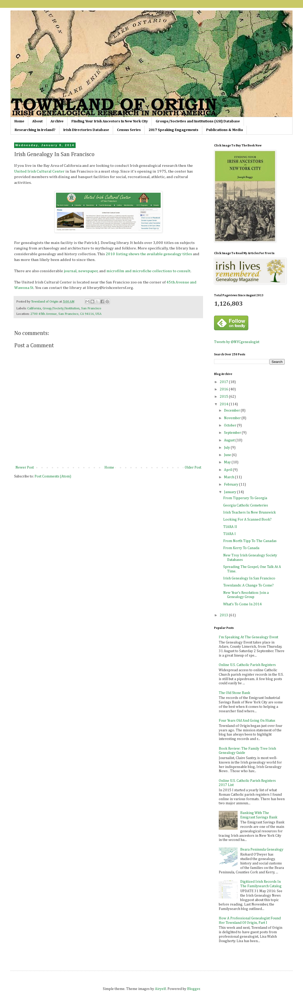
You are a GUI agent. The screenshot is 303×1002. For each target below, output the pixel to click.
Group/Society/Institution (61, 308)
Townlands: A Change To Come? (248, 585)
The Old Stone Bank (234, 693)
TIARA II (230, 527)
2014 (224, 404)
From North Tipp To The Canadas (250, 541)
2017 (224, 382)
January (230, 492)
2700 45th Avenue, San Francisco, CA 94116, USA (66, 314)
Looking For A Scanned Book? (247, 519)
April (228, 470)
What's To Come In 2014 (242, 604)
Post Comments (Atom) (53, 476)
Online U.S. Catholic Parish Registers (247, 665)
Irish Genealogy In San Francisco (249, 578)
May (228, 462)
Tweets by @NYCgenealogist (236, 342)
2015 (224, 396)
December (232, 410)
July (227, 447)
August (229, 440)
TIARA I (229, 534)
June (228, 455)
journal (70, 271)
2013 (224, 615)
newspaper (88, 271)
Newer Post (24, 467)
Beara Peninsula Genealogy (261, 849)
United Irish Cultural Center (39, 171)
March (229, 477)
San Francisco (91, 308)
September (233, 433)
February (231, 484)
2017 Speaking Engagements (173, 130)
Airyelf (160, 989)
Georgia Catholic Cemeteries (245, 505)
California (34, 308)
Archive (57, 121)
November (233, 418)
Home (19, 121)
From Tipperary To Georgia (245, 498)
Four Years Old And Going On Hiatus (247, 720)
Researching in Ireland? (35, 130)
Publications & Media (224, 130)
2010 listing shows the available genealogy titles (149, 254)
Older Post (193, 467)
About (37, 121)
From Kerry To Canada (241, 548)
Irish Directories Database (86, 130)
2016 (224, 389)
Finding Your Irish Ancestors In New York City (109, 121)
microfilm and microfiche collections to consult (148, 271)
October (230, 425)
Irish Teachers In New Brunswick (249, 512)
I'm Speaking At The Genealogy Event (248, 637)
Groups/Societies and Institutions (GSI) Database (198, 121)
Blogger (193, 989)
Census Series (129, 130)
